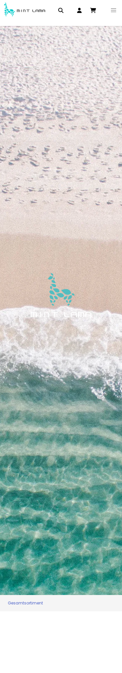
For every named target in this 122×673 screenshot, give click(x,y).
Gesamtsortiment (25, 603)
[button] (113, 10)
